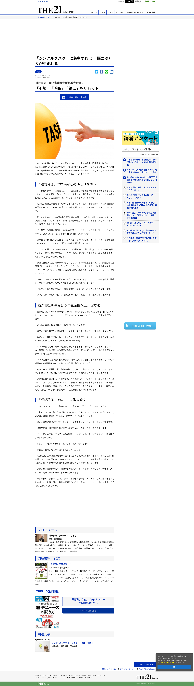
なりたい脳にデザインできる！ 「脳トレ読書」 (72, 643)
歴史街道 (138, 1)
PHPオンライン (44, 1)
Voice (121, 1)
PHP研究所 (149, 1)
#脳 (38, 72)
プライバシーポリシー (166, 662)
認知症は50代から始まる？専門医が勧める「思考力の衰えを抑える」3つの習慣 (142, 180)
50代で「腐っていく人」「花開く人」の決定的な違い (141, 224)
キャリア (93, 12)
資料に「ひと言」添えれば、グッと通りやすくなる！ (141, 196)
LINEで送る (106, 72)
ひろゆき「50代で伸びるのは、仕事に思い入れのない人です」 (142, 239)
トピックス (120, 12)
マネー (102, 12)
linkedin (112, 72)
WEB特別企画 (136, 12)
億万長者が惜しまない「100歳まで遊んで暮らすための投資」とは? (141, 231)
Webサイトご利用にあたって (148, 669)
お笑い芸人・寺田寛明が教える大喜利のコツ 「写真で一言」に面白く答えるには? (141, 215)
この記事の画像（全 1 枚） (77, 97)
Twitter (96, 72)
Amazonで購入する (88, 611)
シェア (101, 72)
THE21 (129, 1)
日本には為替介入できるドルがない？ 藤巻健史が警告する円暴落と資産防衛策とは (142, 205)
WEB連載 (151, 12)
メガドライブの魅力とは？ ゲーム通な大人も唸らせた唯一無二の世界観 (142, 171)
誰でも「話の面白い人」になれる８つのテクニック (141, 188)
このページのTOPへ (145, 664)
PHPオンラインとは (109, 669)
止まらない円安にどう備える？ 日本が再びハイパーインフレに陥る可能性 (142, 162)
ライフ (110, 12)
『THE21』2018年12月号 (60, 564)
